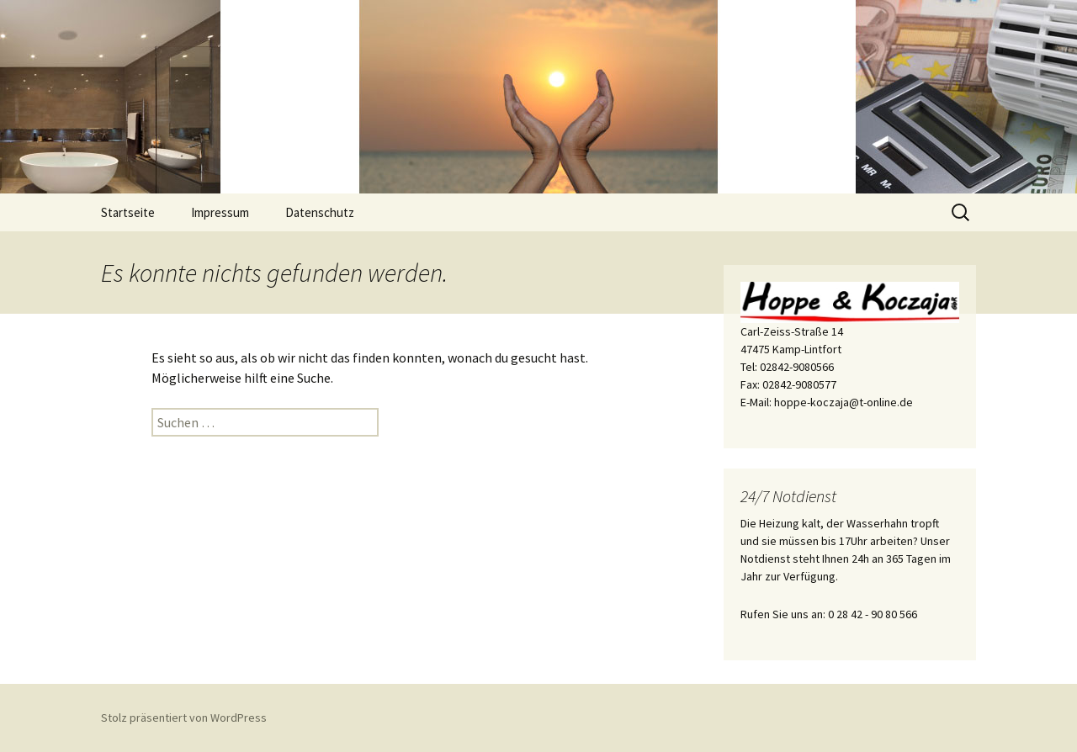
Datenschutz (319, 212)
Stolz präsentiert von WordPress (184, 717)
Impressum (220, 212)
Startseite (128, 212)
